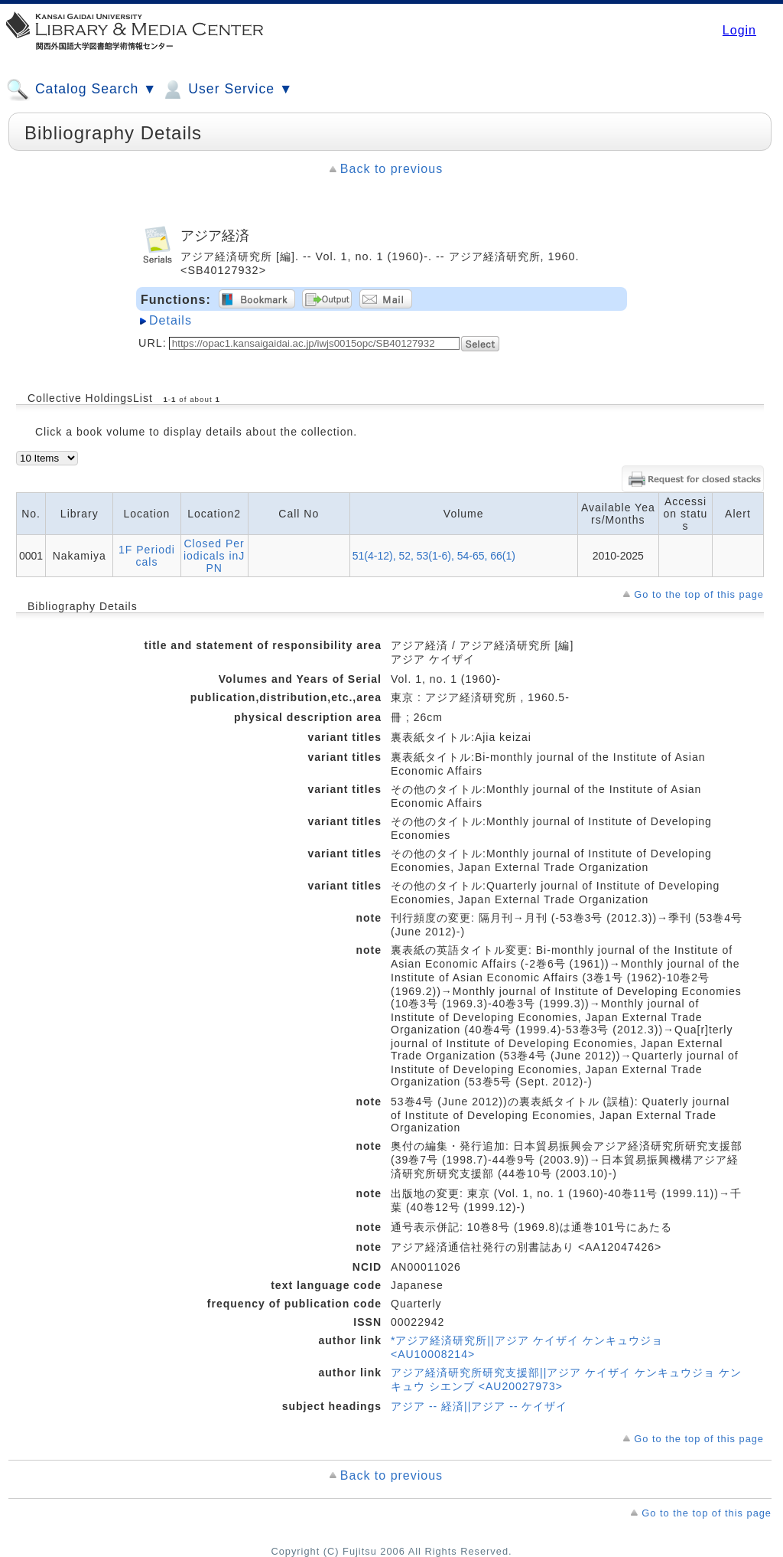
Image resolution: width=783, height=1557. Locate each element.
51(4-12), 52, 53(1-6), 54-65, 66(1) (434, 556)
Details (170, 320)
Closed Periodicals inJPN (214, 555)
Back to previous (391, 168)
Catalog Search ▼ (81, 89)
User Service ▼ (227, 89)
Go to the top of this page (699, 594)
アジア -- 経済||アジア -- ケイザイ (479, 1406)
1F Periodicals (147, 555)
